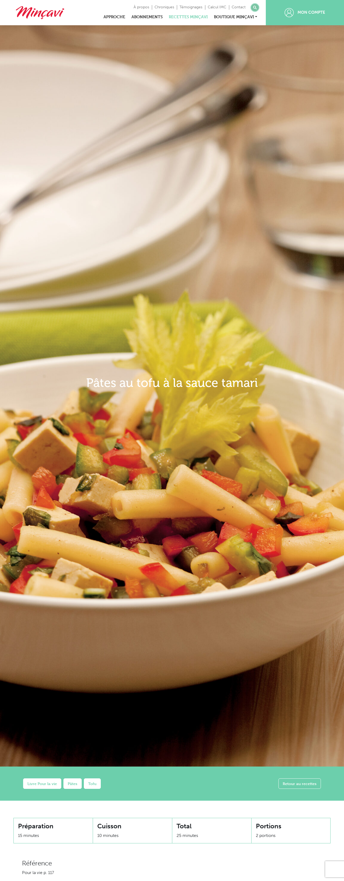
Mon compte (305, 12)
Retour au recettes (300, 783)
